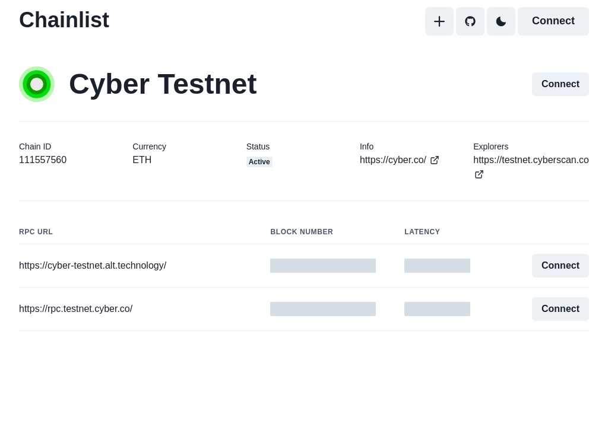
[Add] (439, 21)
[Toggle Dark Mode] (501, 21)
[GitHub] (470, 21)
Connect (553, 21)
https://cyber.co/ (400, 160)
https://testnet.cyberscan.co (531, 167)
